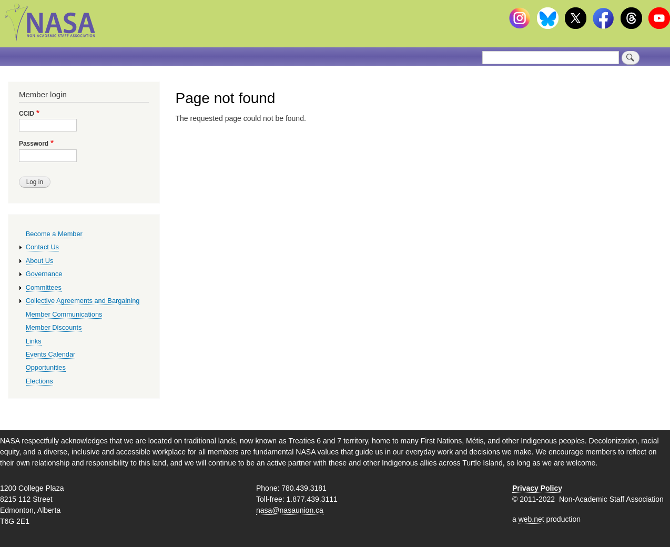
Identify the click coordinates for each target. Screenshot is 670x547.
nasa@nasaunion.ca (289, 510)
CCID (26, 113)
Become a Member (54, 234)
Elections (39, 381)
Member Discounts (54, 327)
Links (34, 341)
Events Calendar (51, 354)
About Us (40, 261)
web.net (531, 519)
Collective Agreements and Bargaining (83, 301)
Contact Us (42, 247)
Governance (44, 274)
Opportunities (46, 367)
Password (33, 143)
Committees (44, 287)
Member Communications (64, 314)
